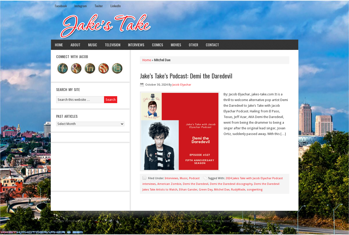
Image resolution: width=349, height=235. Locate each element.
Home (59, 44)
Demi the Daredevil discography (231, 184)
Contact (212, 44)
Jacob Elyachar (181, 84)
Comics (157, 44)
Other (193, 44)
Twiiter (99, 6)
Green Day (205, 189)
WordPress (275, 221)
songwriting (254, 189)
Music (92, 44)
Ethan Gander (188, 189)
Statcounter (8, 232)
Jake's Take (174, 25)
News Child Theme (217, 221)
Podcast (194, 178)
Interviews (136, 44)
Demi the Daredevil (195, 184)
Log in (291, 221)
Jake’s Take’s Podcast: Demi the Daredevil (186, 75)
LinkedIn (115, 6)
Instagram (80, 6)
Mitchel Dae (221, 189)
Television (112, 44)
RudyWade (238, 189)
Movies (176, 44)
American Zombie (169, 184)
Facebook (61, 6)
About (75, 44)
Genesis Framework (250, 221)
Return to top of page (70, 221)
